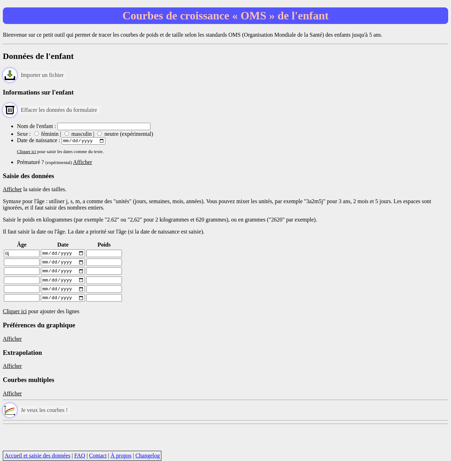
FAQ (79, 456)
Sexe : (24, 134)
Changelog (147, 456)
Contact (98, 456)
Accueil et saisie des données (37, 456)
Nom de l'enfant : (36, 126)
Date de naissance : (39, 141)
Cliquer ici (26, 152)
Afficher (82, 163)
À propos (121, 456)
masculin (78, 134)
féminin (47, 134)
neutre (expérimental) (125, 134)
